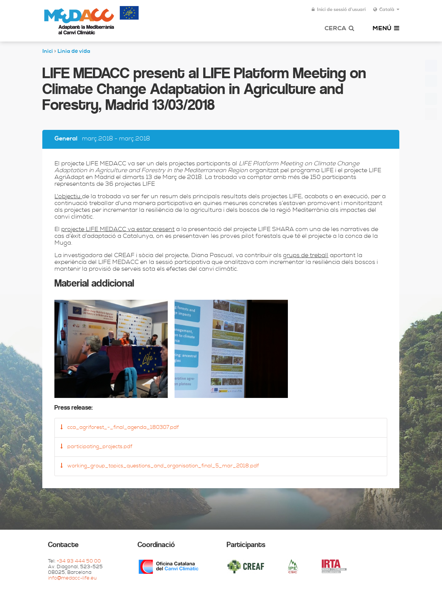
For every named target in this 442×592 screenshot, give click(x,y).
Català (386, 9)
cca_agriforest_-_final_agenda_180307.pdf (119, 427)
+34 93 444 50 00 (79, 561)
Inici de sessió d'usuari (339, 9)
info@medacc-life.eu (72, 578)
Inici (47, 51)
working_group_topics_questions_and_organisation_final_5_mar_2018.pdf (159, 466)
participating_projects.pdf (96, 447)
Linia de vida (73, 51)
